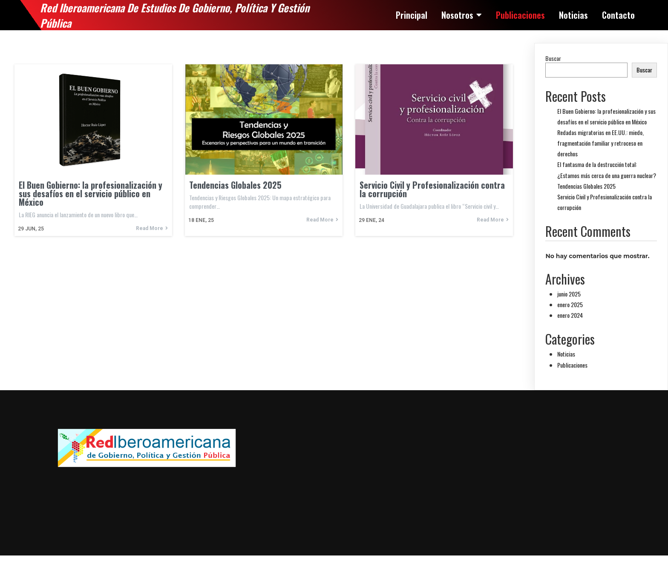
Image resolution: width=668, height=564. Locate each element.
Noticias (566, 353)
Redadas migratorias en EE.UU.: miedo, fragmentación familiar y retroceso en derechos (600, 143)
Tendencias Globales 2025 (586, 185)
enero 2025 (570, 304)
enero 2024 (570, 315)
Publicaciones (572, 364)
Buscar (553, 58)
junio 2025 (569, 293)
